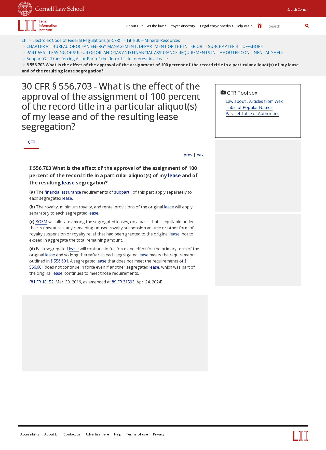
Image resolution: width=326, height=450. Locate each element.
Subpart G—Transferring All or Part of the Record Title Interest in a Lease (97, 58)
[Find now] (307, 26)
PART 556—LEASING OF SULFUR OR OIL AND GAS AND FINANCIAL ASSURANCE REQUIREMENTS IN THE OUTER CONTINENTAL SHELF (154, 52)
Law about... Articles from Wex (254, 101)
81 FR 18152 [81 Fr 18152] (42, 282)
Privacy (158, 434)
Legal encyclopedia (215, 25)
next (201, 155)
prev (188, 155)
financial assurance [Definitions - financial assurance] (63, 192)
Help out (242, 25)
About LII (133, 25)
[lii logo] (37, 25)
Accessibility (29, 434)
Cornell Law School (58, 8)
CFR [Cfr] (31, 142)
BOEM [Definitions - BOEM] (41, 221)
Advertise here (97, 434)
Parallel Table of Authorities (252, 113)
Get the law (154, 25)
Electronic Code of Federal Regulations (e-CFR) (76, 40)
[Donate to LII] (259, 26)
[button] (307, 26)
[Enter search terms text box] (284, 26)
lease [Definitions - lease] (174, 175)
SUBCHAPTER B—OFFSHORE (235, 46)
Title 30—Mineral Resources (153, 40)
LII (24, 40)
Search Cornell (297, 9)
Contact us (71, 434)
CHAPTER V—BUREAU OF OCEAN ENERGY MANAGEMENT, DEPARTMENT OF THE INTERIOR (114, 46)
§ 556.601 (59, 261)
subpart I (123, 192)
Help (117, 434)
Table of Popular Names (249, 107)
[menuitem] (133, 25)
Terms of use (137, 434)
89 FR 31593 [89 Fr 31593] (123, 282)
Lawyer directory (182, 25)
